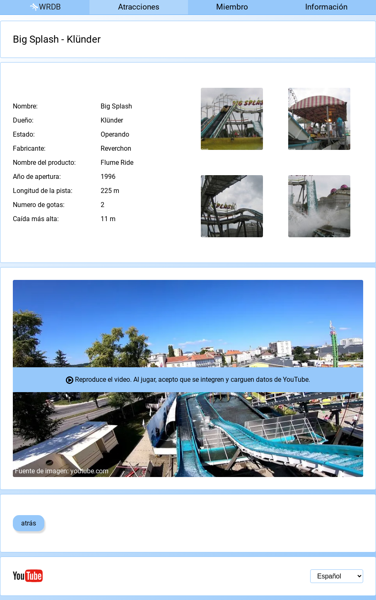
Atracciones (138, 7)
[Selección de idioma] (336, 576)
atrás (28, 523)
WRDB (45, 7)
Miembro (232, 7)
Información (326, 7)
